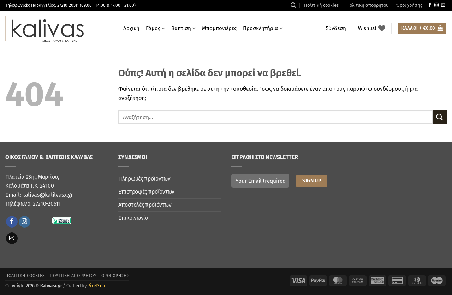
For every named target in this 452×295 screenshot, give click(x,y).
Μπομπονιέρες (219, 28)
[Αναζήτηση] (293, 5)
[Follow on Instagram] (436, 5)
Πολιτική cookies (321, 5)
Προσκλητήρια (262, 28)
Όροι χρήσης (409, 5)
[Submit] (440, 117)
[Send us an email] (443, 5)
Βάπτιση (183, 28)
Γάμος (155, 28)
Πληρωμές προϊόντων (144, 178)
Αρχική (131, 28)
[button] (336, 28)
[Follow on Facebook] (430, 5)
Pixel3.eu (96, 285)
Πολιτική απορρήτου (367, 5)
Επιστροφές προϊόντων (146, 191)
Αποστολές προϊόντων (144, 204)
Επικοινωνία (133, 217)
